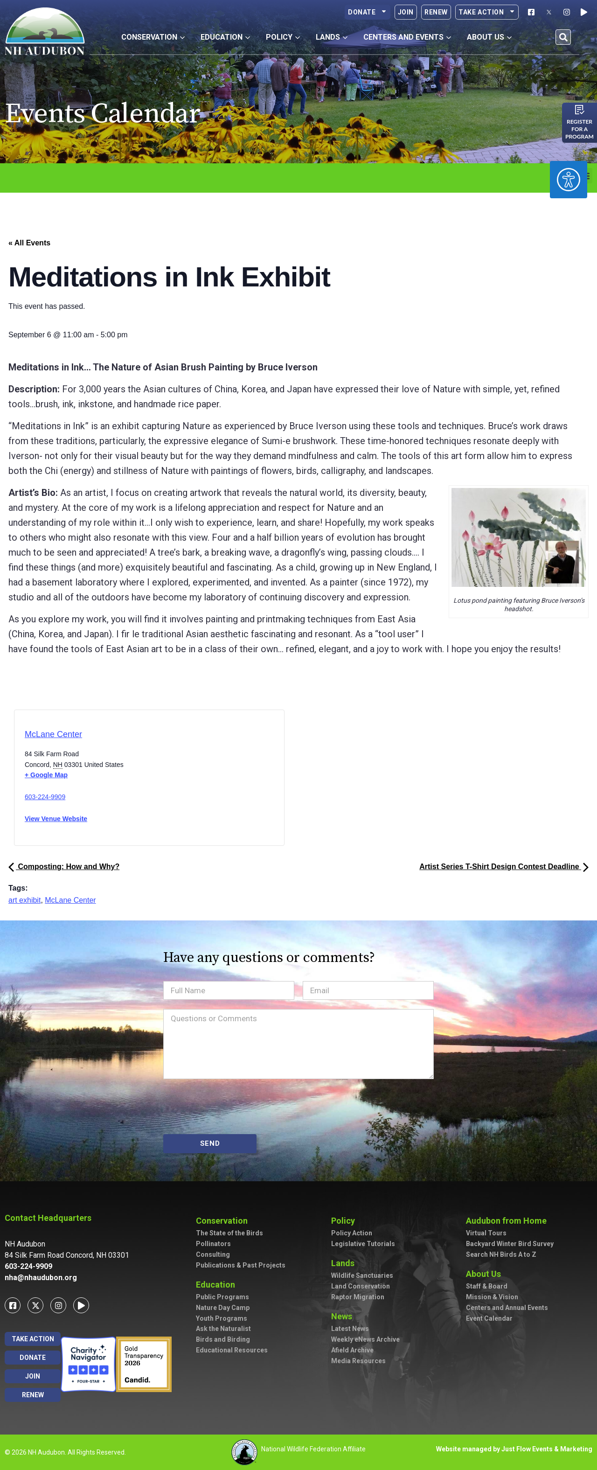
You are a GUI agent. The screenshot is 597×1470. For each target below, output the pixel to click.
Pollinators (213, 1243)
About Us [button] (489, 37)
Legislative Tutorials (363, 1243)
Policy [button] (283, 37)
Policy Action (351, 1233)
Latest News (350, 1328)
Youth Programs (221, 1318)
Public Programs (222, 1297)
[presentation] (234, 1106)
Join (406, 12)
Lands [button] (331, 37)
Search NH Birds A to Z (501, 1254)
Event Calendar (489, 1318)
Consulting (213, 1254)
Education (218, 1284)
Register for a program (579, 129)
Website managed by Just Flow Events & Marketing (514, 1449)
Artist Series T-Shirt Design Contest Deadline (504, 867)
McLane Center (53, 734)
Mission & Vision (492, 1297)
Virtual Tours (486, 1233)
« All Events (29, 243)
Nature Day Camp (223, 1307)
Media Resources (358, 1361)
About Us (486, 1274)
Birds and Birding (223, 1339)
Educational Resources (232, 1350)
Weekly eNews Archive (365, 1339)
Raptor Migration (357, 1297)
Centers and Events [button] (407, 37)
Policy (345, 1221)
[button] (563, 37)
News (344, 1316)
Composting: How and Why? (63, 867)
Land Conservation (360, 1286)
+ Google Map (46, 775)
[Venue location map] (188, 781)
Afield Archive (352, 1350)
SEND (210, 1143)
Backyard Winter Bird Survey (510, 1243)
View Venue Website (56, 818)
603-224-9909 (45, 797)
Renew (436, 12)
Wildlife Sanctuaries (362, 1275)
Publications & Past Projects (240, 1265)
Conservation (224, 1221)
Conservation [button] (153, 37)
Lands (345, 1263)
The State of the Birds (229, 1233)
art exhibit (24, 900)
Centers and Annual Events (507, 1307)
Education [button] (225, 37)
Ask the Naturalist (223, 1328)
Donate (367, 12)
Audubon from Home (508, 1221)
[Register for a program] (579, 109)
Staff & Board (486, 1286)
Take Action (486, 12)
